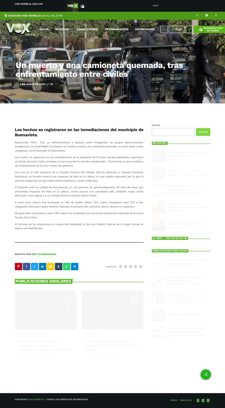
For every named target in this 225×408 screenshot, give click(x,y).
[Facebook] (216, 16)
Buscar (156, 125)
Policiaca (25, 52)
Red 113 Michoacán (44, 254)
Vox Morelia (36, 399)
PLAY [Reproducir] (176, 29)
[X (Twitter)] (197, 16)
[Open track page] (82, 6)
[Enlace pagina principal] (20, 29)
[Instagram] (206, 16)
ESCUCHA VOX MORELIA (33, 16)
